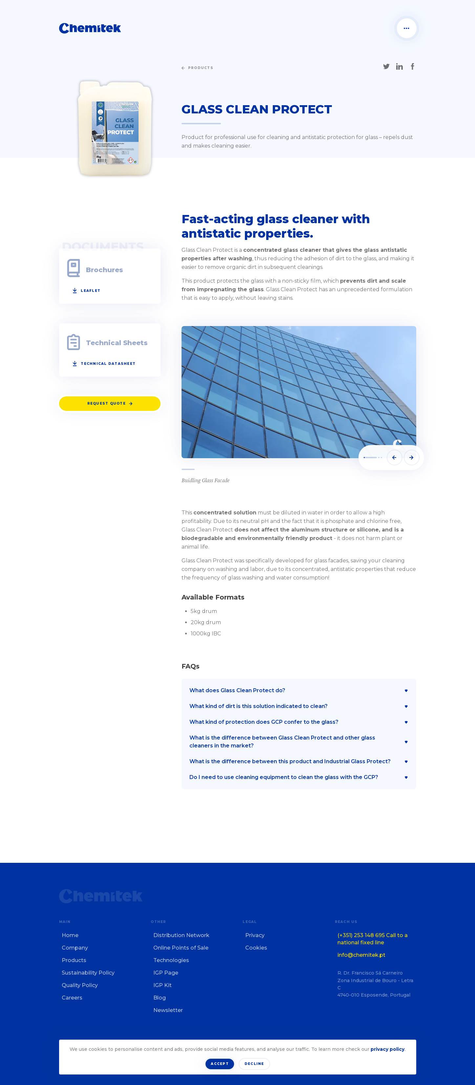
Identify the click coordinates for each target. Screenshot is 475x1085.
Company (75, 948)
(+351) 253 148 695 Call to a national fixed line (372, 939)
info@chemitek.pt (361, 955)
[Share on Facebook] (412, 66)
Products (74, 960)
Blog (159, 998)
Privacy (255, 935)
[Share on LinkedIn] (399, 66)
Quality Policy (80, 985)
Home (70, 935)
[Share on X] (386, 66)
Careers (72, 998)
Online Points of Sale (180, 948)
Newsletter (168, 1010)
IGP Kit (162, 985)
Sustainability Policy (88, 973)
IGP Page (165, 973)
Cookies (256, 948)
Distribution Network (181, 935)
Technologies (171, 960)
